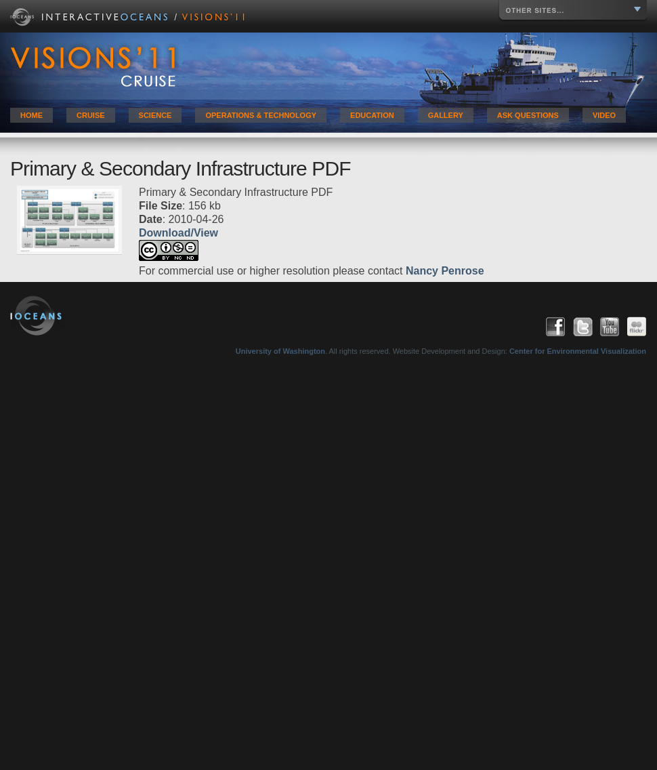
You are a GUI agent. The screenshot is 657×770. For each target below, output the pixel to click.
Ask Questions (528, 115)
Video (604, 115)
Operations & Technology (260, 115)
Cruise (91, 115)
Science (155, 115)
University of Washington (280, 351)
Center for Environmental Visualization (577, 351)
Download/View (178, 233)
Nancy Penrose (445, 271)
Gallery (445, 115)
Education (372, 115)
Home (31, 115)
